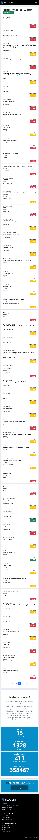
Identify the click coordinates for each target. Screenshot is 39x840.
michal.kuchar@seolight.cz (12, 806)
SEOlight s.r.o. (32, 837)
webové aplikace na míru (33, 838)
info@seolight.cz (27, 783)
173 (16, 683)
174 (19, 683)
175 (23, 683)
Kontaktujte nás (19, 788)
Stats (37, 837)
